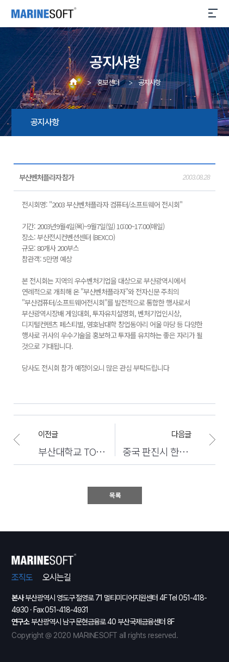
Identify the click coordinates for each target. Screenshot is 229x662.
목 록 (114, 495)
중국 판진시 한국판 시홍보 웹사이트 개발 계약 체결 (168, 451)
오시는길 (56, 577)
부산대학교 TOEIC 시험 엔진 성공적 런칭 (72, 451)
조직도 (22, 577)
